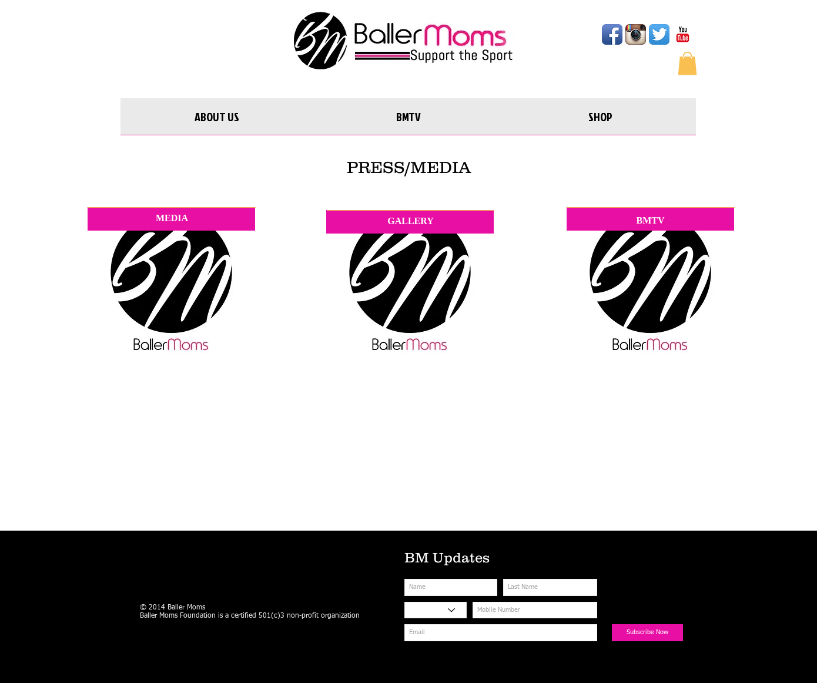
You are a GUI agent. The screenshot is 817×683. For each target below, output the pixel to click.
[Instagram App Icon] (635, 34)
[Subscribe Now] (647, 632)
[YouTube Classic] (682, 34)
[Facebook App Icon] (612, 34)
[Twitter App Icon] (659, 34)
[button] (687, 63)
